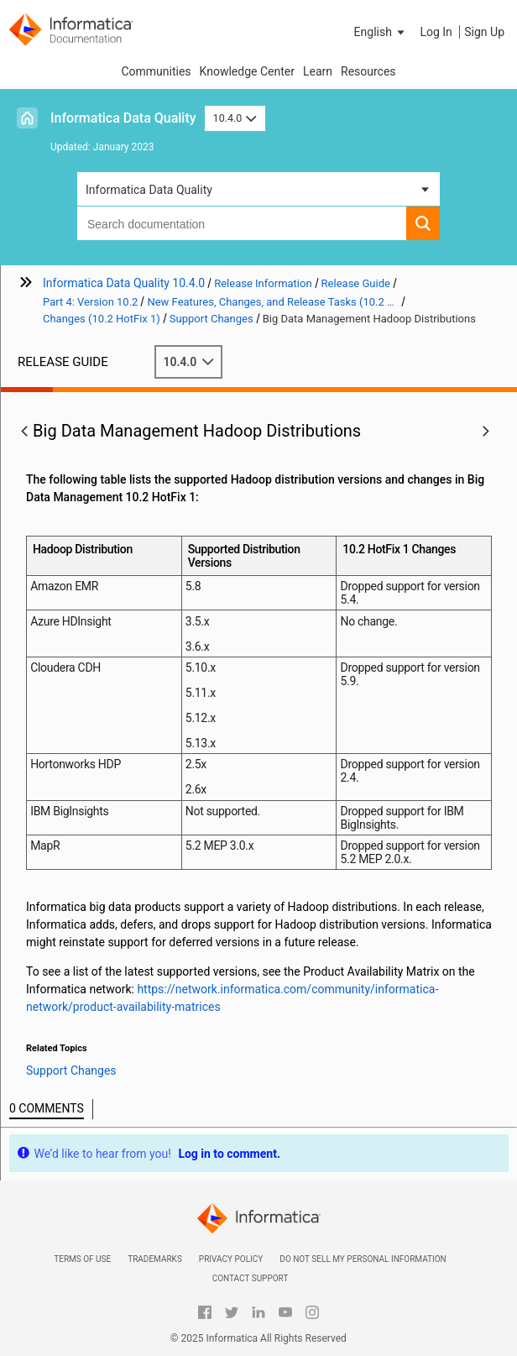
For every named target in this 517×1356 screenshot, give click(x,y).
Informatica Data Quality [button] (149, 189)
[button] (381, 32)
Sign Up (484, 32)
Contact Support (250, 1278)
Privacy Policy (231, 1259)
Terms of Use (82, 1259)
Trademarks (155, 1259)
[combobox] (241, 223)
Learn (317, 71)
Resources (368, 71)
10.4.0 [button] (235, 118)
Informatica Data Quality (123, 118)
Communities (156, 71)
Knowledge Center (247, 71)
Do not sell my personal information (362, 1259)
